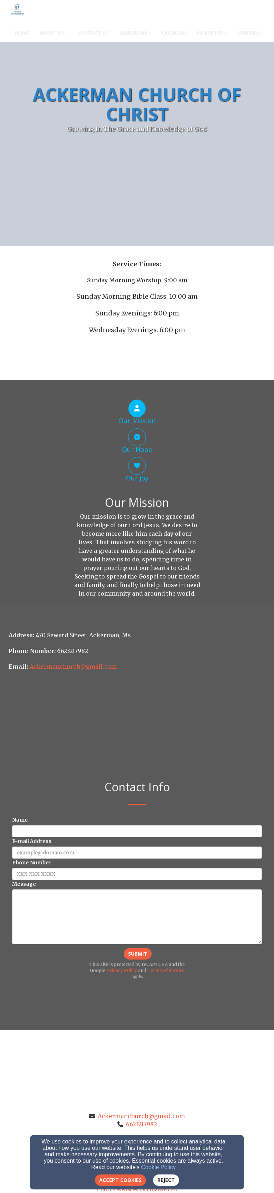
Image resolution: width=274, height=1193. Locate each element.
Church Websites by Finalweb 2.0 (137, 1189)
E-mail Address (31, 841)
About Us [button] (54, 33)
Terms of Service (165, 970)
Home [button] (22, 33)
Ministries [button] (212, 33)
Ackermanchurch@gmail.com (141, 1116)
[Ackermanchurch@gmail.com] (73, 666)
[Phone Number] (137, 874)
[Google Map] (137, 727)
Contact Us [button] (93, 33)
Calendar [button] (174, 33)
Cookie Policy (158, 1167)
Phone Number (31, 862)
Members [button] (250, 33)
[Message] (137, 916)
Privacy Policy (121, 970)
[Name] (137, 831)
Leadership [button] (135, 33)
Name (20, 820)
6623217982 (141, 1124)
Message (24, 884)
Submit (137, 953)
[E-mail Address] (137, 853)
